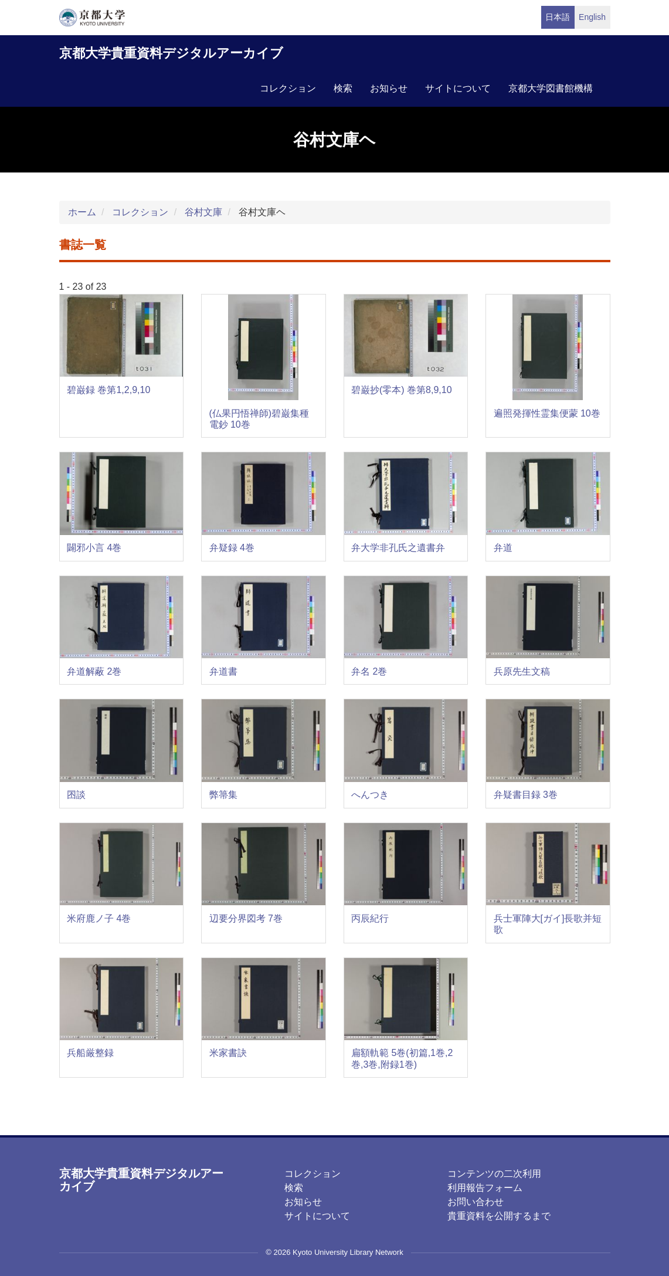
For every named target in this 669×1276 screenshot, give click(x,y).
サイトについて (458, 88)
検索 (343, 88)
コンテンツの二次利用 (494, 1174)
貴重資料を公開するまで (499, 1216)
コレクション (288, 88)
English (592, 17)
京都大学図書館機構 (550, 88)
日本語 (557, 17)
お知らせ (388, 88)
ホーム (82, 212)
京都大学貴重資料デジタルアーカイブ (171, 53)
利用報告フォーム (484, 1188)
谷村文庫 (203, 212)
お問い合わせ (475, 1202)
